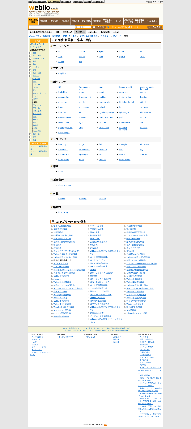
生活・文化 (37, 134)
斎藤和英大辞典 (60, 291)
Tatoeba (93, 276)
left (80, 112)
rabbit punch (63, 122)
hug (141, 149)
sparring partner (65, 127)
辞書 (30, 2)
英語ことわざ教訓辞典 (136, 266)
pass (101, 56)
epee (101, 51)
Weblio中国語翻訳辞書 (136, 298)
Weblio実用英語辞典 (99, 266)
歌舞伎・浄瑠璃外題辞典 (64, 242)
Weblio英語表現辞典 (135, 282)
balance (61, 199)
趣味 (34, 137)
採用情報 (116, 342)
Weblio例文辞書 (60, 298)
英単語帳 (75, 21)
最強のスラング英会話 (99, 291)
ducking (102, 97)
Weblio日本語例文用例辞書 (65, 254)
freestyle (123, 144)
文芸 (34, 70)
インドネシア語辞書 (62, 310)
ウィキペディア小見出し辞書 (66, 251)
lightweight (124, 112)
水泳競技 (37, 131)
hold (121, 149)
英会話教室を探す (139, 21)
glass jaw (62, 102)
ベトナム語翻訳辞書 (62, 313)
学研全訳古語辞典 (61, 316)
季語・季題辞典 (133, 238)
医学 (34, 61)
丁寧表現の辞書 (97, 229)
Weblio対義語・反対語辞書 (138, 257)
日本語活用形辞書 (134, 226)
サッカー (36, 84)
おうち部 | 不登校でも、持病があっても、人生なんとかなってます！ (149, 408)
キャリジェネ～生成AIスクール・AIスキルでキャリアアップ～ (149, 370)
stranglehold (63, 159)
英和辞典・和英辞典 (51, 36)
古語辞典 (87, 2)
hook (60, 107)
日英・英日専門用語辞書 (100, 279)
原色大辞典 (95, 232)
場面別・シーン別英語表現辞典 (140, 288)
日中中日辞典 (66, 2)
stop (81, 127)
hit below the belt (126, 102)
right (81, 122)
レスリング (37, 114)
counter (82, 51)
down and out (85, 97)
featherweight (125, 97)
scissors (143, 154)
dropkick (62, 73)
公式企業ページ (118, 337)
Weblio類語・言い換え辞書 (65, 257)
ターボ (118, 21)
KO (59, 87)
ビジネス (64, 328)
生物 (34, 64)
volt (80, 62)
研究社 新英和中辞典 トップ (41, 32)
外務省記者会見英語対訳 (64, 273)
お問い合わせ (91, 337)
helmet (82, 56)
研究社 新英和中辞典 (88, 36)
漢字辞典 (130, 251)
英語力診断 (86, 21)
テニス (35, 96)
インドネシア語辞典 (147, 357)
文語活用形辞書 (60, 229)
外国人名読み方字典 (62, 238)
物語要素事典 (96, 235)
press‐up (83, 199)
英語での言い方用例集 (136, 260)
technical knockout (123, 128)
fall (100, 144)
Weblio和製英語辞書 (99, 285)
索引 (57, 32)
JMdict (93, 269)
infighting (103, 107)
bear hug (62, 144)
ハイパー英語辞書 (61, 266)
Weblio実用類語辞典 (99, 257)
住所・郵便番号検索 (135, 245)
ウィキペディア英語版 (136, 295)
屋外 (36, 128)
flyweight (143, 97)
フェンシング (38, 105)
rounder (102, 122)
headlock (103, 149)
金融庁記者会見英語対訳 (137, 270)
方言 (113, 330)
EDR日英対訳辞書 (61, 276)
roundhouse (124, 122)
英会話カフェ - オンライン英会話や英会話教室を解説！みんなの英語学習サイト (149, 401)
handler (82, 102)
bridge (81, 144)
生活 (69, 330)
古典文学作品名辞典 (98, 242)
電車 (90, 328)
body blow (62, 92)
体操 (34, 122)
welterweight (64, 132)
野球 (34, 90)
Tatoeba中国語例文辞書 (63, 307)
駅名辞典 (94, 245)
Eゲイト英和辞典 (60, 263)
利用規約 (35, 344)
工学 (112, 328)
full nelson (144, 144)
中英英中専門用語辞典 (136, 301)
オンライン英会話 (107, 21)
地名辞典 (57, 245)
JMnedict (57, 279)
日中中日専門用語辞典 (99, 304)
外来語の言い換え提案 (63, 235)
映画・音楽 (37, 73)
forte (60, 56)
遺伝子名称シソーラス (99, 282)
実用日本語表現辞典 (62, 226)
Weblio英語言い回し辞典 (137, 285)
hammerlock (84, 149)
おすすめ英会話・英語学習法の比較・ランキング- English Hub (149, 416)
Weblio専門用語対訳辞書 (101, 294)
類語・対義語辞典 (40, 2)
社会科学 (36, 67)
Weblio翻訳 (144, 344)
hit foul (143, 102)
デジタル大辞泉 (97, 226)
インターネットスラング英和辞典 (68, 288)
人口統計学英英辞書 (62, 295)
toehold (102, 159)
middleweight (145, 112)
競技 (34, 82)
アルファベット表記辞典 (137, 235)
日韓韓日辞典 (78, 2)
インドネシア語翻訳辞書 (100, 316)
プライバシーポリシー (40, 347)
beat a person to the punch (147, 88)
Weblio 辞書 (34, 36)
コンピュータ (82, 328)
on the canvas (64, 117)
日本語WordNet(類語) (135, 254)
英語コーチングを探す (128, 21)
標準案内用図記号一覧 (136, 232)
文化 (64, 330)
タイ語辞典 (144, 360)
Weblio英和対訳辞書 (135, 291)
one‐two (82, 117)
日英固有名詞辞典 (134, 276)
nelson (122, 154)
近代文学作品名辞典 (135, 242)
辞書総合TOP (151, 2)
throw (81, 159)
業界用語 (72, 328)
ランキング (67, 32)
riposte (122, 56)
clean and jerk (64, 185)
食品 (103, 330)
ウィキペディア (133, 248)
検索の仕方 (36, 339)
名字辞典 (57, 248)
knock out (144, 107)
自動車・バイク (99, 328)
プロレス (36, 108)
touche (61, 62)
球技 (36, 99)
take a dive (104, 127)
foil (141, 51)
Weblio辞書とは (37, 337)
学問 (128, 328)
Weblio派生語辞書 (134, 279)
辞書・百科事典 (69, 36)
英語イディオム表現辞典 (64, 285)
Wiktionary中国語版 (134, 304)
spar (142, 122)
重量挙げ (36, 119)
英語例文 (43, 21)
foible (121, 51)
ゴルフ (35, 87)
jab (120, 107)
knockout (62, 112)
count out (123, 92)
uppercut (143, 127)
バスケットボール (39, 93)
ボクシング (37, 111)
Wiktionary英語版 (97, 297)
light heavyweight (106, 112)
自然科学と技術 (38, 58)
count (101, 92)
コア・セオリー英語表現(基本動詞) (141, 263)
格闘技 (35, 125)
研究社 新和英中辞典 (99, 263)
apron (101, 87)
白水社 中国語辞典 (98, 301)
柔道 (34, 117)
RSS (105, 425)
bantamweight (125, 87)
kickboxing (63, 212)
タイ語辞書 (131, 310)
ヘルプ (160, 2)
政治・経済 (37, 55)
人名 (34, 140)
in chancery (84, 107)
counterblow (63, 97)
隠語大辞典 (95, 238)
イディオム (92, 32)
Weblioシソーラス (98, 260)
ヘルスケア (77, 330)
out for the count (106, 117)
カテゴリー (80, 32)
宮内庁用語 (131, 229)
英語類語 (54, 21)
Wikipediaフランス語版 (136, 313)
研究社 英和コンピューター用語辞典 (69, 270)
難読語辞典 (58, 232)
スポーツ (117, 36)
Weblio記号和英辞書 (62, 282)
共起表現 (65, 21)
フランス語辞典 (145, 355)
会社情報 (116, 339)
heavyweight (104, 102)
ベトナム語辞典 (145, 362)
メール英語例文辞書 (98, 288)
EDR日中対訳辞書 (61, 301)
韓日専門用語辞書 (134, 307)
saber (142, 56)
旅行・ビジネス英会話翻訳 (101, 273)
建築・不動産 (120, 328)
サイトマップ (37, 350)
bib (59, 51)
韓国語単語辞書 (97, 313)
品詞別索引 (105, 32)
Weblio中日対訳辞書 (62, 304)
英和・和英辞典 (54, 2)
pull (120, 117)
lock (101, 154)
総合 (34, 53)
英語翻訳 (97, 21)
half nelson (63, 149)
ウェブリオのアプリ (66, 337)
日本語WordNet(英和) (135, 273)
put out (143, 117)
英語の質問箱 (145, 375)
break (81, 92)
